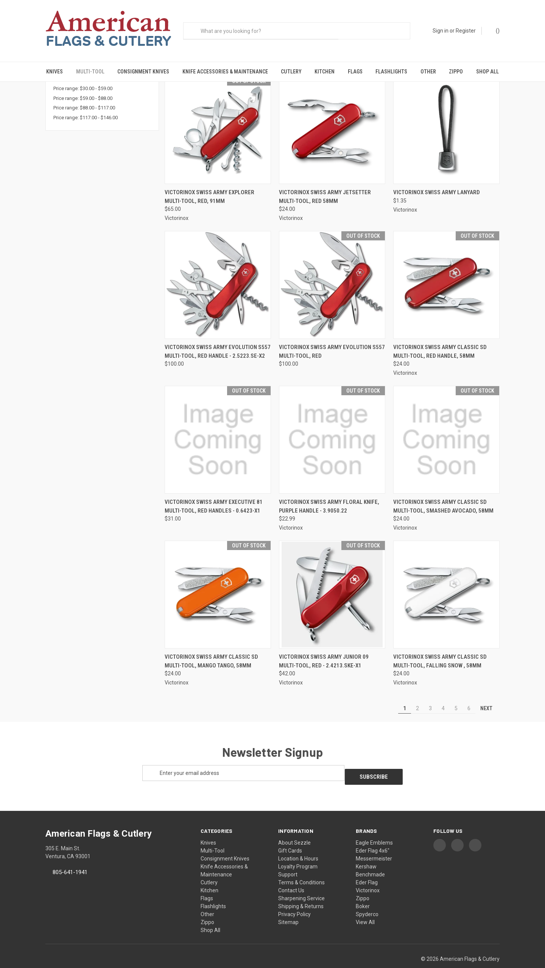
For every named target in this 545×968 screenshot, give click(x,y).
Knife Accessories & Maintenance (225, 72)
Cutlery (291, 72)
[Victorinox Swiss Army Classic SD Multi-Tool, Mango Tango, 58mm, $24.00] (217, 583)
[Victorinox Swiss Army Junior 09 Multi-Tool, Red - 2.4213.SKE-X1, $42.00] (332, 583)
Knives (54, 72)
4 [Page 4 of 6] (443, 697)
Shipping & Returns (301, 892)
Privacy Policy (294, 899)
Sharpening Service (301, 884)
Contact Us (291, 876)
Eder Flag (367, 868)
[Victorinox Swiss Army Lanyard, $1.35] (446, 119)
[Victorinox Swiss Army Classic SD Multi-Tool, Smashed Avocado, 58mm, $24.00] (446, 428)
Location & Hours (298, 844)
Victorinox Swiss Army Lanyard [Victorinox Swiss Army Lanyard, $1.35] (436, 181)
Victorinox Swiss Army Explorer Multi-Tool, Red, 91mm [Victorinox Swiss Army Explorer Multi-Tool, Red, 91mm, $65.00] (209, 185)
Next (489, 697)
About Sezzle (294, 828)
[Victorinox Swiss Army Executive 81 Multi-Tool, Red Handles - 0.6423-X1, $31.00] (217, 428)
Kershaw (366, 852)
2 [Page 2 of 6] (417, 697)
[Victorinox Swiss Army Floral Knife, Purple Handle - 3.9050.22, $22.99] (332, 428)
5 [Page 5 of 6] (456, 697)
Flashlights (391, 72)
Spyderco (367, 899)
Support (287, 860)
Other (428, 72)
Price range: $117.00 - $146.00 (85, 106)
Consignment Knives (143, 72)
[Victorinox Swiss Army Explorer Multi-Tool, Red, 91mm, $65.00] (217, 119)
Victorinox (368, 876)
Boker (363, 892)
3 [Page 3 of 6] (430, 697)
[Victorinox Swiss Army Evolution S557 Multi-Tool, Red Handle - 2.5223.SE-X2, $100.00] (217, 273)
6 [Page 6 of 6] (468, 697)
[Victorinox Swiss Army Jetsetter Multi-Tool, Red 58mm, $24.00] (332, 119)
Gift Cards (290, 836)
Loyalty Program (298, 852)
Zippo (456, 72)
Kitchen (325, 72)
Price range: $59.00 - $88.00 (82, 87)
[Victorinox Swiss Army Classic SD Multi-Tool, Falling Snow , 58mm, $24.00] (446, 583)
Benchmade (370, 860)
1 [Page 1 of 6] (404, 697)
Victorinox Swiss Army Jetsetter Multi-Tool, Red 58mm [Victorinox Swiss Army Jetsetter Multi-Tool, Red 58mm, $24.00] (325, 185)
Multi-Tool (90, 72)
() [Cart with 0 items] (494, 30)
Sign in (440, 31)
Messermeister (374, 844)
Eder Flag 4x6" (372, 836)
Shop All (487, 72)
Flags (355, 72)
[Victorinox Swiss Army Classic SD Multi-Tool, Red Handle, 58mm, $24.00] (446, 273)
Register (466, 31)
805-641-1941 (70, 857)
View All (365, 907)
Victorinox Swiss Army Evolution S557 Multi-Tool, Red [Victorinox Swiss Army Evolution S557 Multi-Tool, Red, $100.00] (332, 340)
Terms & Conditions (301, 868)
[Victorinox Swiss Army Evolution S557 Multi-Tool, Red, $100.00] (332, 273)
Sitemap (288, 907)
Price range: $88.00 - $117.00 (84, 97)
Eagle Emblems (374, 828)
